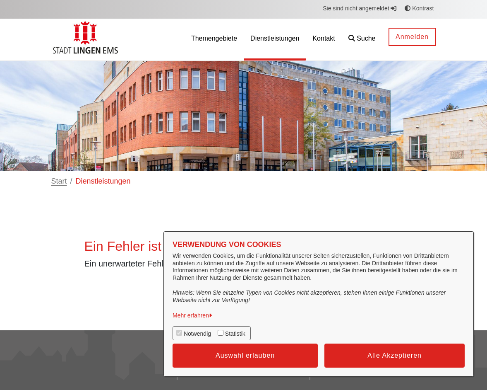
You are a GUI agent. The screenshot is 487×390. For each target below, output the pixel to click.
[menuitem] (214, 40)
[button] (362, 40)
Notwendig (197, 333)
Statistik (235, 333)
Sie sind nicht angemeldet (359, 8)
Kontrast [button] (419, 8)
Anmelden (412, 36)
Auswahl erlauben (245, 355)
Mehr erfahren (191, 315)
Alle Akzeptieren (394, 355)
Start (59, 181)
